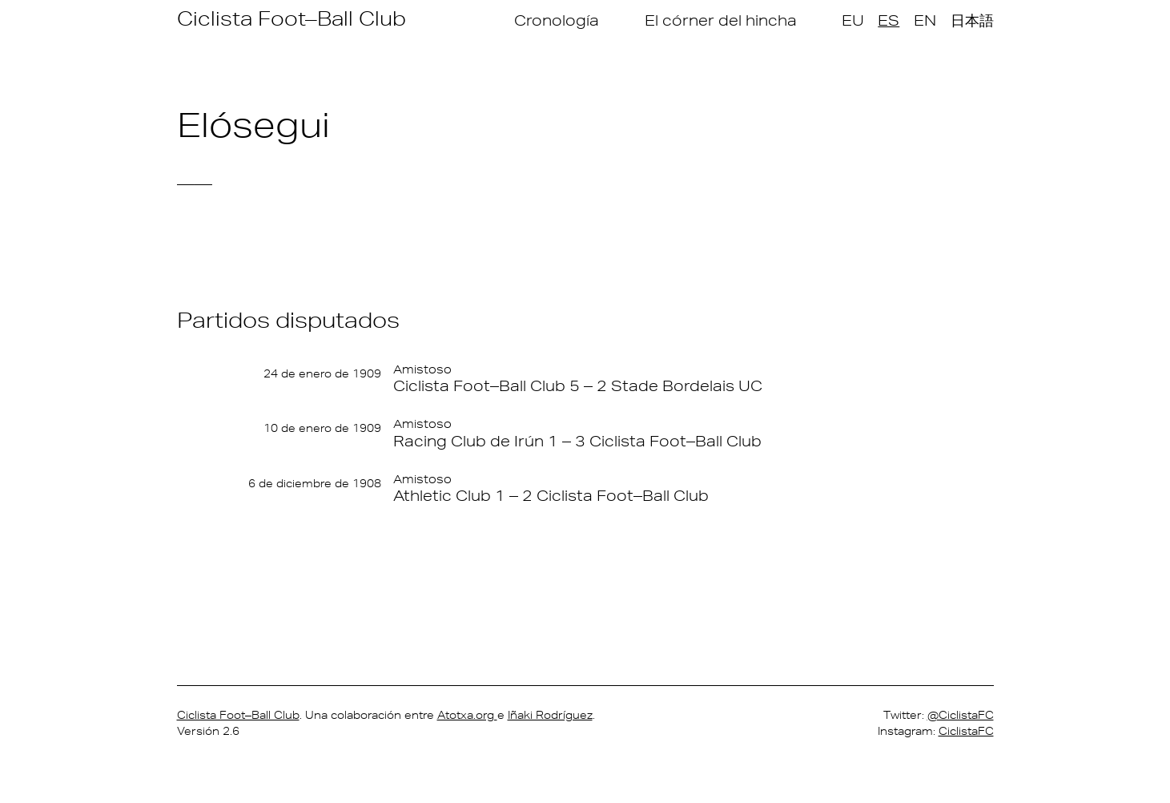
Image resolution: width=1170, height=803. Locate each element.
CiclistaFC (966, 731)
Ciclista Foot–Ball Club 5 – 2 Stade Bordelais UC (577, 385)
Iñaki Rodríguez (550, 715)
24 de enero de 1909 (322, 373)
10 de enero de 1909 (322, 428)
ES (888, 20)
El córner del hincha (721, 20)
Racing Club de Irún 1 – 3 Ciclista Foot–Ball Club (577, 441)
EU (853, 20)
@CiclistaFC (960, 715)
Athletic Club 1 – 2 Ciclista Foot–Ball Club (551, 495)
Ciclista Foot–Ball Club (291, 18)
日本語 (972, 20)
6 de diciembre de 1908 (314, 483)
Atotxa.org (467, 715)
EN (925, 20)
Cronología (556, 20)
